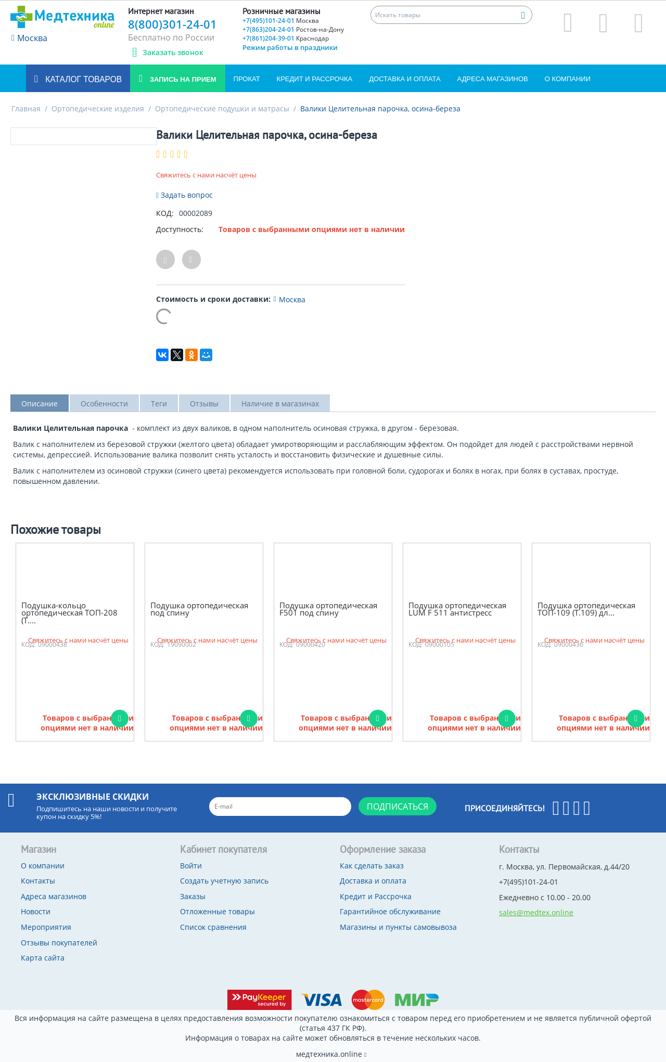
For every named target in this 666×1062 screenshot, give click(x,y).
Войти (191, 866)
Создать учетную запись (224, 881)
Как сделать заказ (372, 866)
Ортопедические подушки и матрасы (222, 108)
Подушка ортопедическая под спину (199, 609)
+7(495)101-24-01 (280, 20)
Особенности (104, 403)
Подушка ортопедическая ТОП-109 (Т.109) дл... (586, 609)
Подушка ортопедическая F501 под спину (328, 609)
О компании (568, 79)
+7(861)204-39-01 (285, 38)
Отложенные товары (217, 911)
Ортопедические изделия (98, 108)
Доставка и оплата (404, 79)
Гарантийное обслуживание (390, 911)
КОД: (165, 213)
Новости (35, 911)
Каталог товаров (82, 79)
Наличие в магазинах (280, 403)
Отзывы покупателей (59, 943)
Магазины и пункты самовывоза (398, 927)
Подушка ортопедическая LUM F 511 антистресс (457, 609)
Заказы (193, 896)
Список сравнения (213, 927)
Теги (159, 403)
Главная (26, 108)
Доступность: (179, 229)
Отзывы (204, 403)
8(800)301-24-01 (172, 24)
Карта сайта (43, 958)
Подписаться (397, 806)
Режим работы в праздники (290, 47)
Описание (39, 403)
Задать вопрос (184, 195)
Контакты (38, 881)
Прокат (247, 79)
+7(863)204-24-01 (293, 29)
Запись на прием (182, 79)
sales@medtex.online (536, 912)
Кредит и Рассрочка (315, 79)
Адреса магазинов (492, 79)
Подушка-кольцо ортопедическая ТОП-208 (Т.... (69, 613)
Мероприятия (46, 927)
